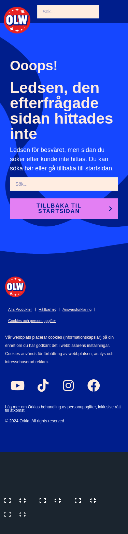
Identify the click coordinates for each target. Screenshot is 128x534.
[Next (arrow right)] (52, 527)
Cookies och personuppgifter (32, 321)
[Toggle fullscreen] (52, 500)
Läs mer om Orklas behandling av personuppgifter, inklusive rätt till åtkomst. (63, 409)
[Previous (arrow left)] (17, 527)
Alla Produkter (20, 309)
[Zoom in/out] (17, 500)
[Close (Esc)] (17, 513)
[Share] (87, 500)
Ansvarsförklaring (76, 309)
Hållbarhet (47, 309)
